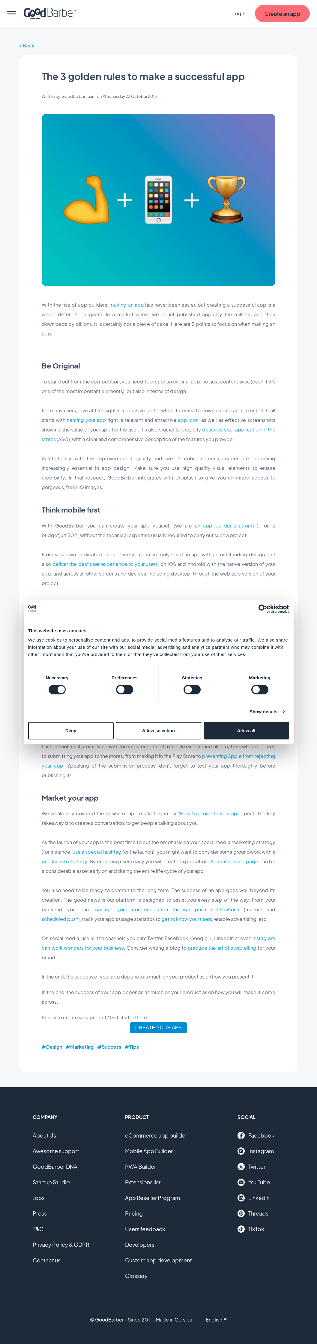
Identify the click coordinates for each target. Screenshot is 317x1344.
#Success (109, 1047)
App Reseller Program (152, 1197)
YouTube (254, 1182)
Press (40, 1213)
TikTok (251, 1229)
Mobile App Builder (149, 1150)
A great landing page (234, 861)
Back (28, 45)
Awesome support (56, 1150)
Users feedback (145, 1228)
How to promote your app (210, 813)
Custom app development (158, 1260)
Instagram (256, 1151)
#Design (52, 1047)
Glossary (136, 1275)
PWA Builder (140, 1166)
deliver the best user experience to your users (105, 564)
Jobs (39, 1197)
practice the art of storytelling (222, 948)
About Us (44, 1135)
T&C (38, 1228)
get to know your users (186, 919)
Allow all (246, 730)
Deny (70, 730)
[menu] (11, 13)
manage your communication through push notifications (166, 909)
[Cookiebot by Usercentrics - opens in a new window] (263, 608)
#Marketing (80, 1047)
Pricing (134, 1213)
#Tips (132, 1047)
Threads (253, 1213)
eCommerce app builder (156, 1135)
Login (238, 13)
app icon (188, 420)
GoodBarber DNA (55, 1166)
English (216, 1319)
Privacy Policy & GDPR (61, 1244)
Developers (139, 1244)
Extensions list (143, 1182)
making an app (126, 305)
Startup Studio (51, 1182)
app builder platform (228, 525)
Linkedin (254, 1197)
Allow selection (158, 730)
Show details (263, 711)
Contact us (47, 1260)
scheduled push (60, 919)
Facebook (256, 1135)
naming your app (86, 420)
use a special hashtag (97, 852)
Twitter (251, 1166)
